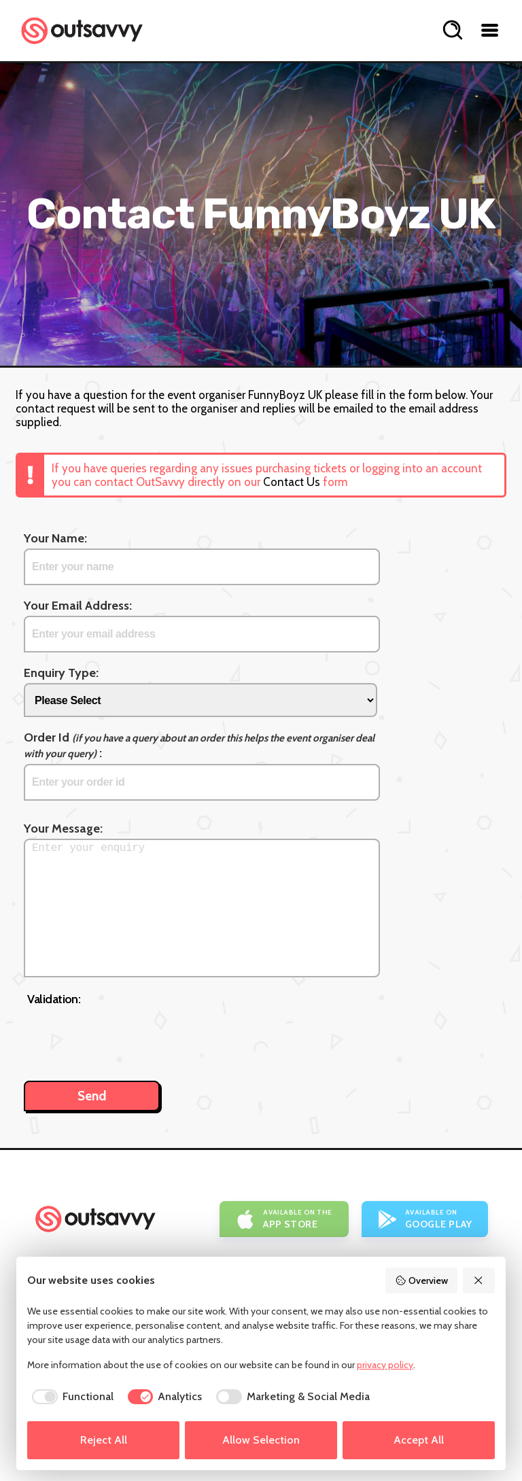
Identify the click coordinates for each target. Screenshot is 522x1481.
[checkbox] (70, 1397)
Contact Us (291, 482)
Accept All (419, 1439)
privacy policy (385, 1365)
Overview (421, 1280)
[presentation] (130, 1036)
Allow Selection (261, 1439)
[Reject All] (479, 1280)
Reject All (103, 1439)
